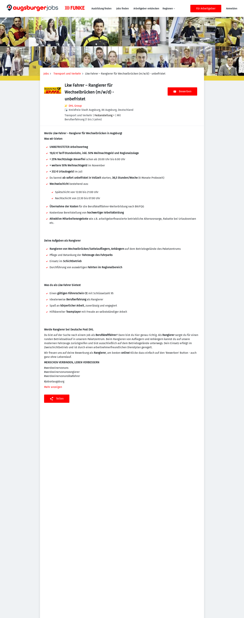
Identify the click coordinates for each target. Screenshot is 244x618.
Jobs (46, 73)
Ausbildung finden (101, 8)
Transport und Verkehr (67, 73)
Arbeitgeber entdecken (146, 8)
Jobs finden (122, 8)
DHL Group (75, 105)
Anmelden (231, 8)
